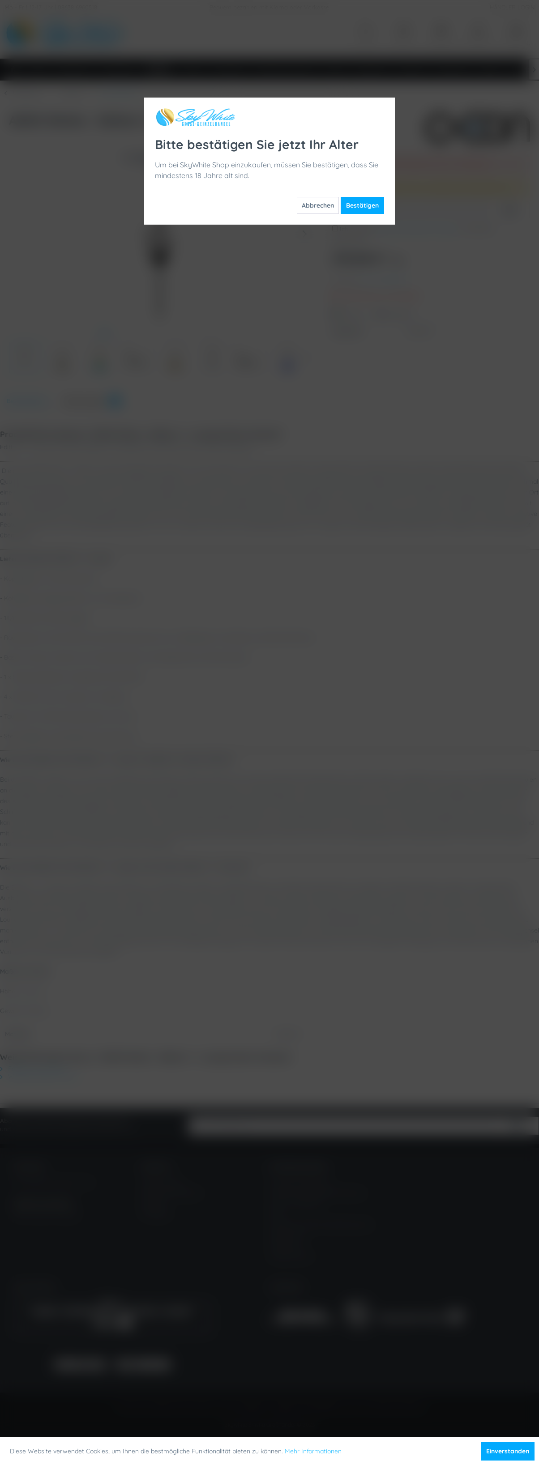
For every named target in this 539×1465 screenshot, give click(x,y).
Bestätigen (362, 205)
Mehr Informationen (313, 1451)
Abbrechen (318, 205)
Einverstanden (507, 1451)
